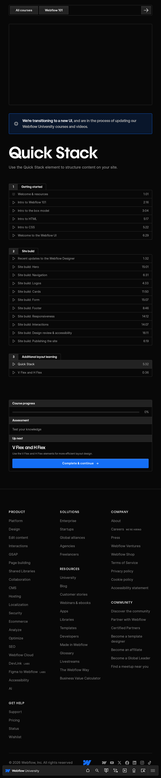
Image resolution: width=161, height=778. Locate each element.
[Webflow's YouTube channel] (111, 762)
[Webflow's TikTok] (149, 762)
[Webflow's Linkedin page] (134, 762)
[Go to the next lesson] (146, 10)
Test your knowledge (26, 429)
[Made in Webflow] (104, 762)
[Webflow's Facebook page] (127, 762)
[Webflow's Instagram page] (142, 762)
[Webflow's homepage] (87, 762)
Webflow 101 (54, 10)
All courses (24, 10)
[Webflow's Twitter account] (119, 762)
